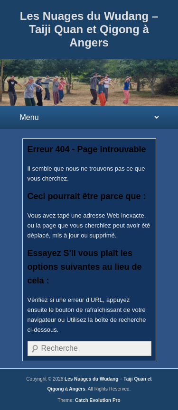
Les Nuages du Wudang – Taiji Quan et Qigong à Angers (89, 29)
